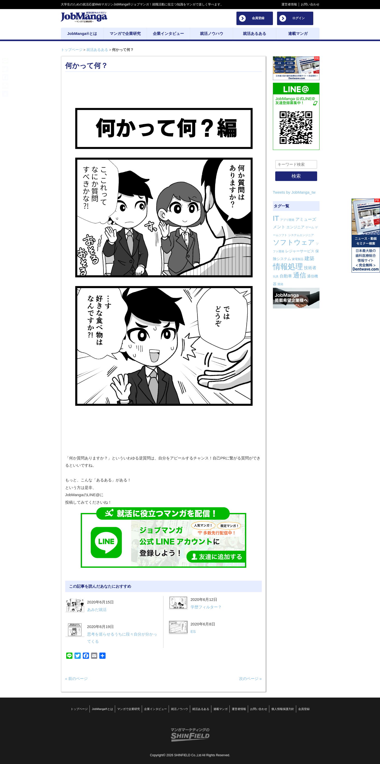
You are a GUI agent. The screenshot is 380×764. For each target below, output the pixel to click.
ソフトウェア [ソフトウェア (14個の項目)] (294, 242)
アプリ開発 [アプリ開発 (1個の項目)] (287, 219)
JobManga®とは (102, 708)
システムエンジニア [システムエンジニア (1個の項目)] (301, 235)
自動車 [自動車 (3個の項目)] (286, 276)
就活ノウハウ (179, 708)
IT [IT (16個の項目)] (276, 218)
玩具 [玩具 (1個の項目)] (276, 276)
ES (193, 631)
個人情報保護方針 (282, 708)
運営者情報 (289, 4)
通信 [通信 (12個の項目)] (299, 275)
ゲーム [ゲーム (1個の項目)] (310, 227)
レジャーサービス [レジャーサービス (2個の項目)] (299, 251)
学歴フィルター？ (206, 607)
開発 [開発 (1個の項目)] (280, 284)
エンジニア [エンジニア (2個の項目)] (295, 227)
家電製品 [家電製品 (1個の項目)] (297, 259)
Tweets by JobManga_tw (294, 192)
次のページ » (250, 678)
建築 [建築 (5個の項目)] (309, 258)
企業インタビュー (155, 708)
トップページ (72, 50)
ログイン (298, 18)
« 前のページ (76, 678)
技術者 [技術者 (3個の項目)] (310, 268)
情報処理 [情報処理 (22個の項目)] (288, 266)
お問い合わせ (310, 4)
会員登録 (258, 18)
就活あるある (97, 50)
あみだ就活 (97, 609)
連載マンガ (220, 708)
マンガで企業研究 (128, 708)
